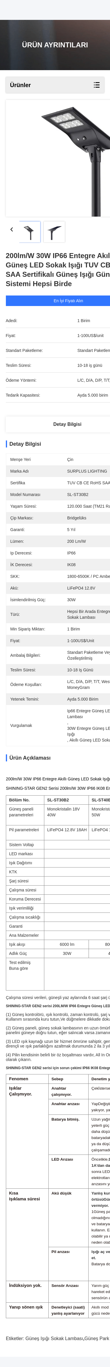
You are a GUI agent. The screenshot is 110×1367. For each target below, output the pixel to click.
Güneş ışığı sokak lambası (54, 1348)
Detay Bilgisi (67, 424)
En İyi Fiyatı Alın (69, 300)
